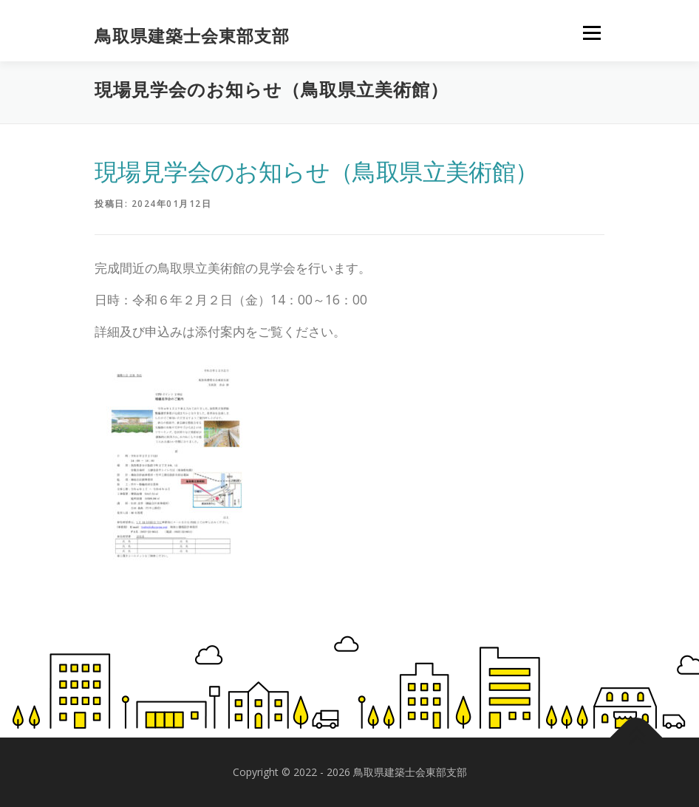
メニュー (591, 33)
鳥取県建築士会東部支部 (192, 36)
